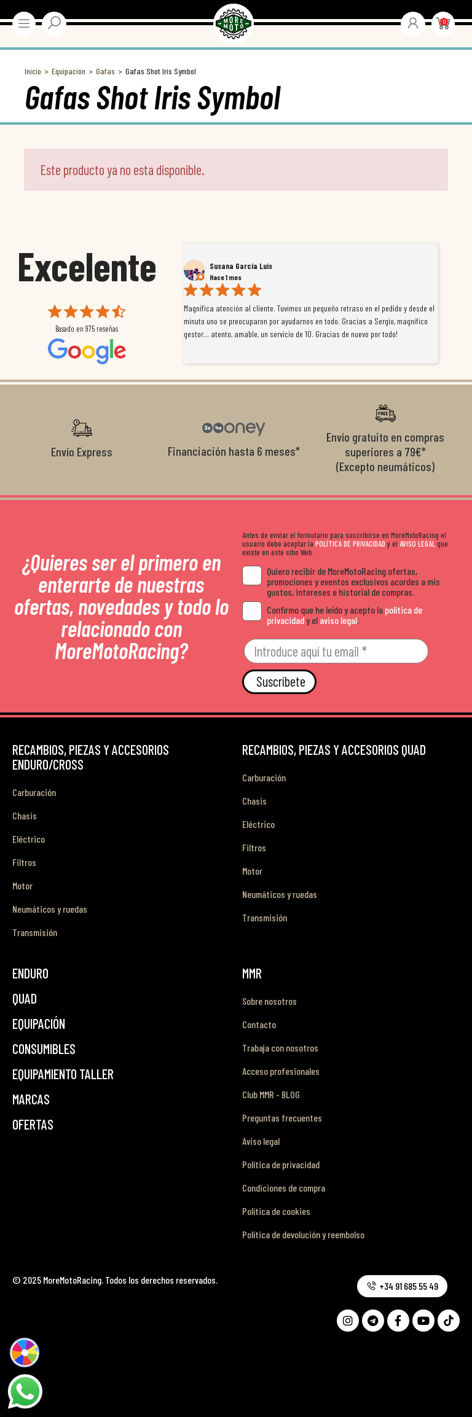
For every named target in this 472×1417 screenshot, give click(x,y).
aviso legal (338, 620)
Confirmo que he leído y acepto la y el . (332, 614)
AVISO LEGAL (417, 543)
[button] (402, 1286)
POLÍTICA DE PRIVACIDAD (350, 543)
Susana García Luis (241, 266)
